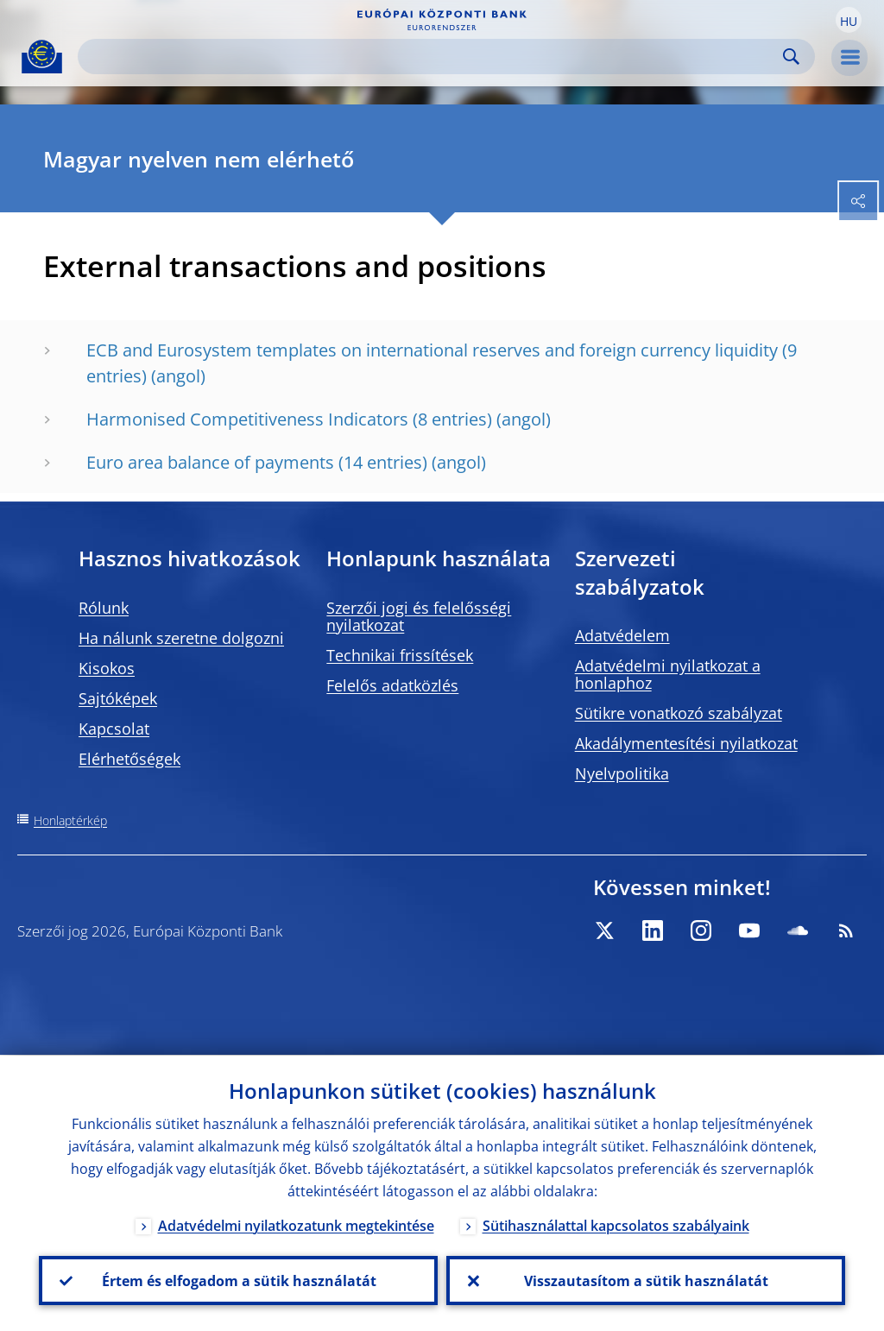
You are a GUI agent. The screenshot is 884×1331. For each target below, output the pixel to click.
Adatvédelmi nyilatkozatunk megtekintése (296, 1224)
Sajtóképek (118, 698)
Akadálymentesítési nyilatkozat (686, 743)
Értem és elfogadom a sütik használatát (238, 1280)
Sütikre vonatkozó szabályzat (678, 713)
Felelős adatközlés (392, 685)
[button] (849, 20)
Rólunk (104, 607)
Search (791, 56)
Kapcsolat (114, 728)
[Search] (432, 56)
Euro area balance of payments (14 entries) (256, 462)
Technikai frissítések (399, 655)
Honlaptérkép (70, 820)
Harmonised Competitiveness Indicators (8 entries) (289, 419)
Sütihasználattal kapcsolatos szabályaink (616, 1224)
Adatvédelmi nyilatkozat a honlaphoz (668, 674)
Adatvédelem (622, 635)
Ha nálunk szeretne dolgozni (181, 638)
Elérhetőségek (129, 758)
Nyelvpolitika (622, 773)
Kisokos (107, 668)
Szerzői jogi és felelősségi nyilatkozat (418, 616)
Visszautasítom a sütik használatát (646, 1280)
